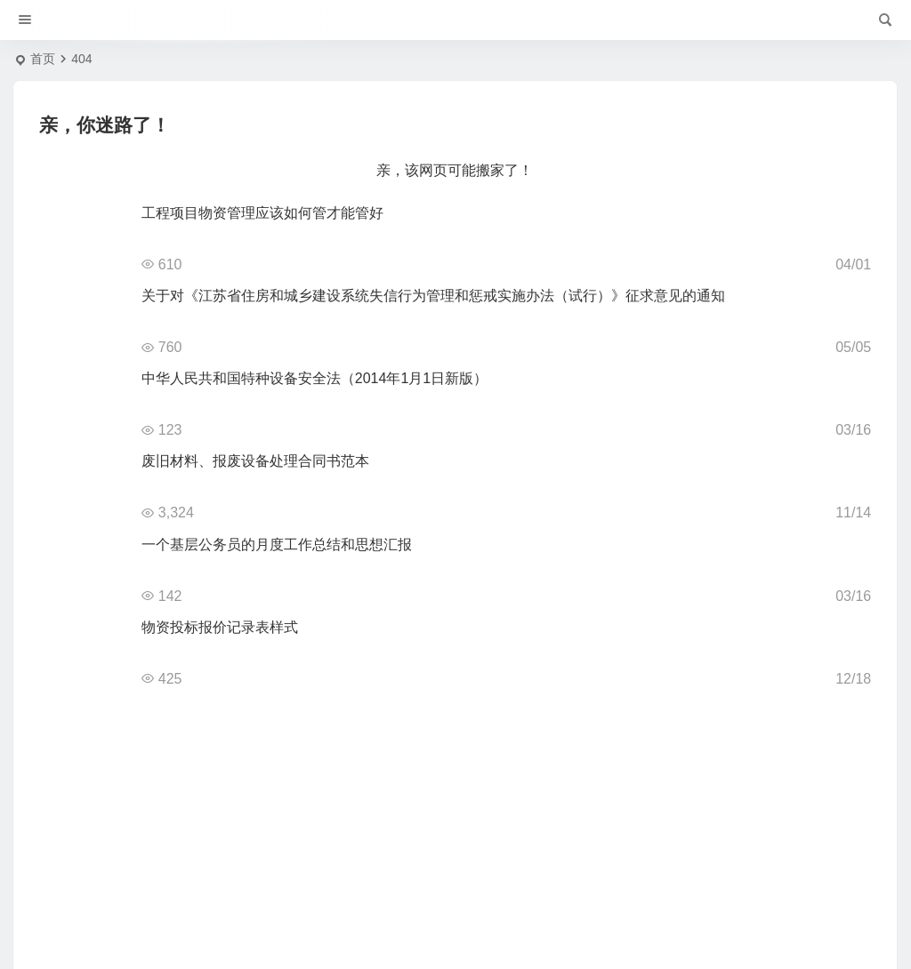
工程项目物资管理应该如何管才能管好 (262, 212)
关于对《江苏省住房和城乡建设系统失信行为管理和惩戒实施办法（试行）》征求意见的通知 (433, 295)
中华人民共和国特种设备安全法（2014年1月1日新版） (314, 378)
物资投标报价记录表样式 (219, 627)
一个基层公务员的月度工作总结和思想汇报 (276, 544)
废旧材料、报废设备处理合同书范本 (255, 460)
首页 (42, 59)
